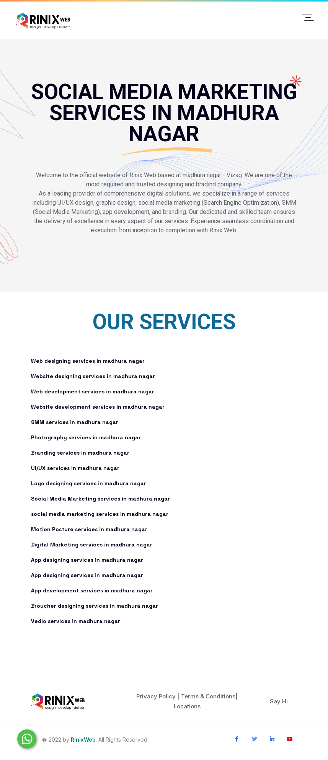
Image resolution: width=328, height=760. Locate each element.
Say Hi (279, 701)
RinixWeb (83, 739)
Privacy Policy (156, 696)
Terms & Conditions (208, 696)
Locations (187, 706)
